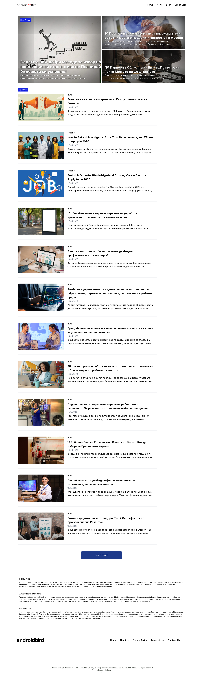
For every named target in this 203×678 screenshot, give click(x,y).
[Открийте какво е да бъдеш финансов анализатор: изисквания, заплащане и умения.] (41, 488)
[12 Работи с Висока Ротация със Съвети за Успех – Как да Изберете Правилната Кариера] (41, 450)
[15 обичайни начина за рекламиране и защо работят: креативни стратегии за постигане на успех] (41, 221)
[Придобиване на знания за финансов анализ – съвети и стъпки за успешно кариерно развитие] (41, 336)
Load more (101, 555)
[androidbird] (27, 4)
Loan (168, 4)
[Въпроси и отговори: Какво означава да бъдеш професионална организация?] (41, 259)
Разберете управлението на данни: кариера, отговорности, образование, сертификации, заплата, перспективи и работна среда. (109, 293)
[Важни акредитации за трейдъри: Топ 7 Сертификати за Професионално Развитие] (41, 526)
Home (150, 4)
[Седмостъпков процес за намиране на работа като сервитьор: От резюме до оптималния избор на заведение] (41, 412)
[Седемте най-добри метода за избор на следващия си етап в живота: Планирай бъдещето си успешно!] (60, 69)
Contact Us (174, 640)
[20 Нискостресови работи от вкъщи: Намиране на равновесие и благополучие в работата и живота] (41, 374)
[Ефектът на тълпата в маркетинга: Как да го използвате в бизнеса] (41, 107)
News (159, 4)
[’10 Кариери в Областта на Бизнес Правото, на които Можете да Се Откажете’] (144, 72)
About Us (124, 640)
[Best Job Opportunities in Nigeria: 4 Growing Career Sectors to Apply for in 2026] (41, 183)
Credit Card (180, 4)
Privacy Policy (139, 640)
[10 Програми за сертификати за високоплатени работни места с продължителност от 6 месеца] (144, 38)
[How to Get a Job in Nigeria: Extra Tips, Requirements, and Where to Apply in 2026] (41, 145)
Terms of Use (158, 640)
